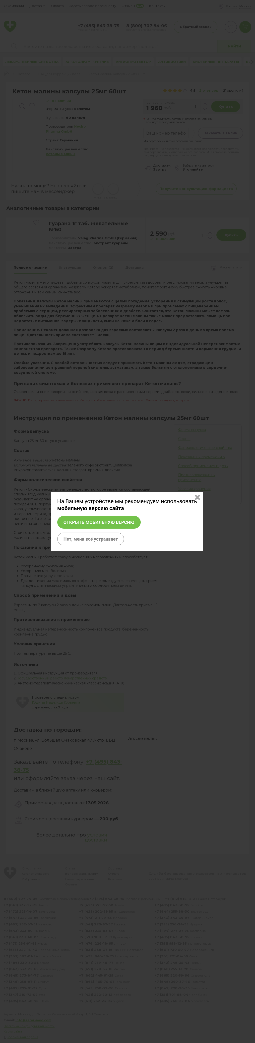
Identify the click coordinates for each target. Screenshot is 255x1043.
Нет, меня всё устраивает (91, 539)
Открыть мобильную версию (99, 522)
